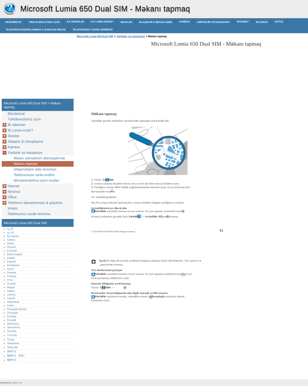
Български (13, 236)
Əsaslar (126, 22)
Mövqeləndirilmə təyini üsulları (37, 180)
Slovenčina (13, 323)
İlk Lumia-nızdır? (102, 21)
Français (11, 272)
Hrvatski (11, 283)
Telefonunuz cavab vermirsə (93, 29)
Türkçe (10, 339)
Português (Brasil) (16, 309)
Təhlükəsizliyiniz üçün (44, 22)
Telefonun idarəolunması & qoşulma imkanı (35, 29)
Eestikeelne (13, 265)
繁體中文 (11, 360)
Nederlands (13, 302)
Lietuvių (11, 294)
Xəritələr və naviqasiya (213, 22)
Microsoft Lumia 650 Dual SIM (9, 8)
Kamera (184, 21)
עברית (10, 279)
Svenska (11, 331)
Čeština (11, 239)
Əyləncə (261, 22)
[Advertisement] (112, 70)
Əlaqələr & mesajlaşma (155, 22)
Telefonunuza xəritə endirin (34, 175)
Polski (10, 305)
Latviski (11, 298)
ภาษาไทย (12, 335)
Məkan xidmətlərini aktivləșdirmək (39, 158)
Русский (11, 320)
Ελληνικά (12, 250)
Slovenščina (13, 327)
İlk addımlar (75, 21)
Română (11, 316)
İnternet (243, 21)
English (11, 258)
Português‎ (12, 312)
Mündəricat (14, 22)
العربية (10, 228)
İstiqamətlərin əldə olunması (35, 169)
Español (11, 261)
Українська (13, 343)
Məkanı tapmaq (25, 164)
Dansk (10, 243)
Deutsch (11, 247)
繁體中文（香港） (16, 355)
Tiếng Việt (12, 347)
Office (278, 21)
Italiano (11, 291)
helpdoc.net (16, 383)
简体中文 (11, 351)
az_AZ (10, 232)
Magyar (11, 287)
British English (14, 254)
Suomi (10, 269)
